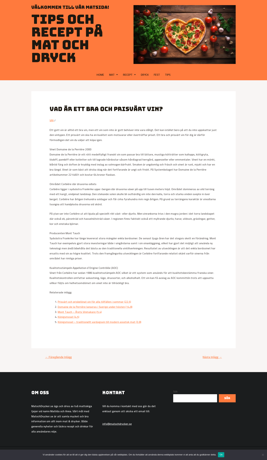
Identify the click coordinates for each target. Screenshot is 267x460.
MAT (113, 74)
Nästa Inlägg (212, 357)
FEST (157, 74)
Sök (175, 391)
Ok (221, 454)
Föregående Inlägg (58, 357)
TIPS (167, 74)
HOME (100, 74)
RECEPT (129, 74)
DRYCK (145, 74)
